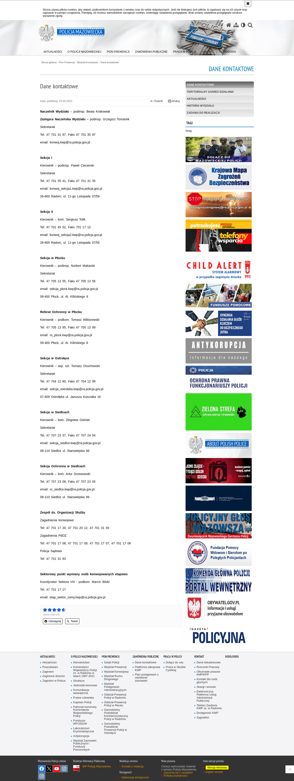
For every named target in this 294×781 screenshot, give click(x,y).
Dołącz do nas (174, 662)
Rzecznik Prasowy (208, 667)
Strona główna (48, 62)
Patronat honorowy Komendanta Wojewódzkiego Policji (85, 712)
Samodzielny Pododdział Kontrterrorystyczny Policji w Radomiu (116, 715)
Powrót (156, 101)
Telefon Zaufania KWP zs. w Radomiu (209, 707)
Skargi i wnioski (206, 687)
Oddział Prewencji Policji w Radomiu (115, 696)
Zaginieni (48, 671)
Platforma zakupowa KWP (147, 669)
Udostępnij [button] (53, 621)
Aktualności (196, 98)
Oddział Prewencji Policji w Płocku (115, 704)
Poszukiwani (50, 667)
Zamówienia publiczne (146, 657)
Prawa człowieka (83, 697)
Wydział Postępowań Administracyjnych (115, 687)
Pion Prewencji (67, 62)
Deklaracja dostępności (135, 777)
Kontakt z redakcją (132, 766)
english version (214, 772)
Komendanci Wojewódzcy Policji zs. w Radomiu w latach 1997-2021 (85, 672)
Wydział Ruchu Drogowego (113, 678)
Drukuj (174, 101)
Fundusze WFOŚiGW (80, 722)
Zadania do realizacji (203, 112)
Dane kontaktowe (109, 62)
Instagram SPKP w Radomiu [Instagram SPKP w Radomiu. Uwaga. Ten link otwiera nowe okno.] (41, 776)
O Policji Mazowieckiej (84, 657)
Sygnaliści (203, 717)
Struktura (78, 680)
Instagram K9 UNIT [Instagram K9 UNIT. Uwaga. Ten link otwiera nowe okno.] (64, 768)
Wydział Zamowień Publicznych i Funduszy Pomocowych (85, 745)
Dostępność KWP (207, 713)
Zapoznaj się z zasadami (178, 772)
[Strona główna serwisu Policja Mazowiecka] (228, 25)
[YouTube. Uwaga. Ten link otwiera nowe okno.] (56, 768)
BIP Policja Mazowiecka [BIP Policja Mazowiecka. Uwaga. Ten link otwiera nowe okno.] (97, 766)
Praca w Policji (173, 657)
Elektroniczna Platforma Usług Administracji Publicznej (206, 696)
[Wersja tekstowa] (243, 25)
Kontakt (199, 657)
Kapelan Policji (82, 702)
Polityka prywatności (176, 775)
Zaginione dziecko (53, 676)
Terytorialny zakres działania (210, 91)
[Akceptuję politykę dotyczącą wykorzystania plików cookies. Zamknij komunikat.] (248, 3)
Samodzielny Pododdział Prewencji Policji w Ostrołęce (115, 728)
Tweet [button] (72, 621)
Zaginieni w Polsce (53, 680)
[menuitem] (53, 51)
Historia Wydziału (200, 105)
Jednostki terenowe (85, 685)
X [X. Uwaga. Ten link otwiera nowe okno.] (49, 768)
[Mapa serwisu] (236, 25)
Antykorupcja (81, 736)
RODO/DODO (232, 657)
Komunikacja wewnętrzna (81, 692)
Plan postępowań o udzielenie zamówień (146, 677)
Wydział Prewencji (115, 667)
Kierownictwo (81, 662)
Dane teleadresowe (209, 662)
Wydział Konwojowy (87, 62)
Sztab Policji (111, 662)
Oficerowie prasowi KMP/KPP (208, 673)
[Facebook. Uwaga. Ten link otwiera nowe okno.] (41, 768)
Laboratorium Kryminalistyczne (83, 730)
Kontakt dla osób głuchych (207, 681)
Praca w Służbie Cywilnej (176, 669)
